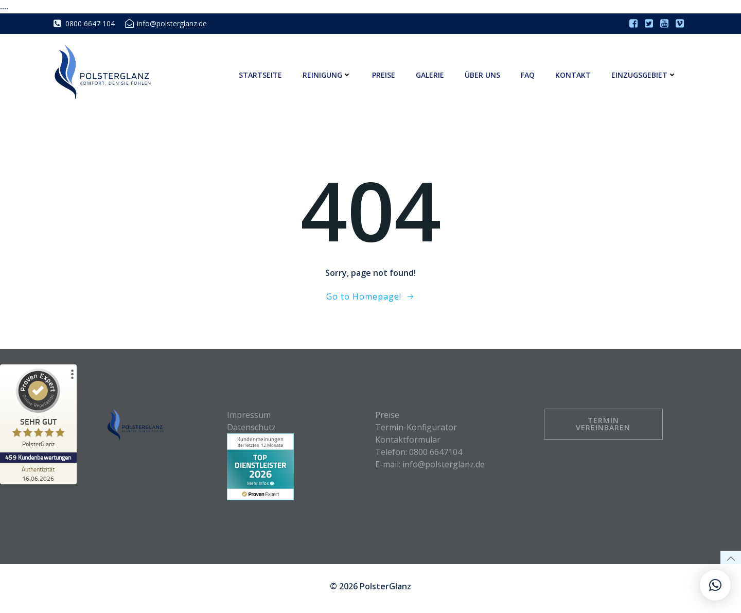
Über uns (483, 75)
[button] (22, 590)
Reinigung (327, 75)
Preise (384, 75)
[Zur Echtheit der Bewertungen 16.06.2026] (38, 473)
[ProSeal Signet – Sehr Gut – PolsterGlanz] (38, 410)
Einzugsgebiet (644, 75)
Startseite (261, 75)
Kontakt (573, 75)
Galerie (430, 75)
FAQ (528, 75)
